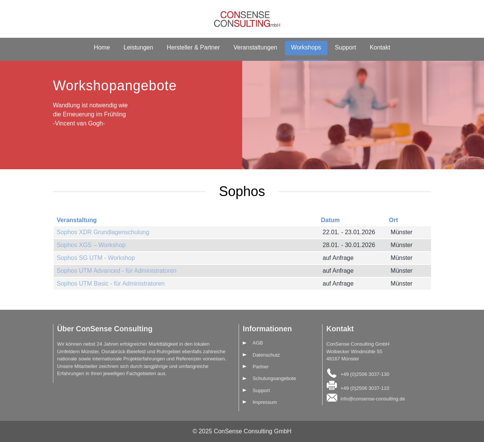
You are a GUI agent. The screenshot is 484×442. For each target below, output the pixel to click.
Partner (261, 366)
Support (345, 47)
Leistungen (138, 47)
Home (102, 47)
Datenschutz (266, 355)
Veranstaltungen (256, 47)
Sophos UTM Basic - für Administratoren (110, 283)
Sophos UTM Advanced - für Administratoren (117, 270)
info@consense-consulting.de (372, 399)
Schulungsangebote (274, 378)
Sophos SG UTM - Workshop (96, 258)
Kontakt (380, 47)
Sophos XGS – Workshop (91, 245)
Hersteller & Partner (193, 47)
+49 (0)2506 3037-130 (364, 374)
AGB (258, 343)
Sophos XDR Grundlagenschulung (103, 232)
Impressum (265, 402)
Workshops (306, 47)
